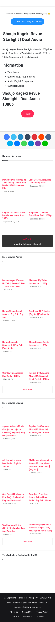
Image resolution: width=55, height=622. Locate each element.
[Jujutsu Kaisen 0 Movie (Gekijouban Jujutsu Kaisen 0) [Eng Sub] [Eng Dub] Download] (14, 416)
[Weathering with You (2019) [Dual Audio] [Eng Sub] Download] (14, 515)
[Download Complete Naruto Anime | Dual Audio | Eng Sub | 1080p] (41, 484)
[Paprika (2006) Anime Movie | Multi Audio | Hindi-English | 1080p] (41, 363)
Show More (27, 389)
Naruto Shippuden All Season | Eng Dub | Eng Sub (12, 314)
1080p (27, 113)
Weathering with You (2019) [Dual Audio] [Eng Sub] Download (13, 528)
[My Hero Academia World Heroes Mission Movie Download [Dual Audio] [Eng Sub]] (41, 450)
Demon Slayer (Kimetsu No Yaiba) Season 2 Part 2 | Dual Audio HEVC (13, 283)
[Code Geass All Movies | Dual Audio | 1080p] (41, 170)
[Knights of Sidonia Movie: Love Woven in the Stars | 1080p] (14, 203)
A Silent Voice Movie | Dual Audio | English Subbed (12, 463)
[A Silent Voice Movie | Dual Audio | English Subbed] (14, 450)
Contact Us (26, 612)
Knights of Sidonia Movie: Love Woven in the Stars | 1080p (14, 215)
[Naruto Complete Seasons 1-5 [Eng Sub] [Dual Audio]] (14, 332)
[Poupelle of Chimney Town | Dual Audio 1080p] (41, 203)
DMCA (15, 617)
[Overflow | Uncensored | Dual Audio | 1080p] (14, 363)
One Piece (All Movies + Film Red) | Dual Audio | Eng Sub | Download (13, 497)
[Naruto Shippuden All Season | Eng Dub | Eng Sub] (14, 301)
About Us (12, 612)
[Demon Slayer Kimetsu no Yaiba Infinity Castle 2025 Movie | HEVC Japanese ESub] (14, 170)
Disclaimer (26, 617)
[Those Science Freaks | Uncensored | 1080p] (41, 332)
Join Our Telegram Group (27, 21)
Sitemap (39, 617)
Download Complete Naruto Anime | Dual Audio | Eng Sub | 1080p (40, 497)
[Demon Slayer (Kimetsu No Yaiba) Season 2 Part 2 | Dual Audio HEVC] (14, 270)
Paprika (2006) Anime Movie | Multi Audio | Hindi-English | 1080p (39, 376)
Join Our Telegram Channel (27, 240)
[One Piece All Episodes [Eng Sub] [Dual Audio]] (41, 301)
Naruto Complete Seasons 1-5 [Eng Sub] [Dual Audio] (12, 345)
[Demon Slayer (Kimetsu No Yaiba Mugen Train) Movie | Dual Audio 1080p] (41, 515)
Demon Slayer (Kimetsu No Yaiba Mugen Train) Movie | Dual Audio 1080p (41, 527)
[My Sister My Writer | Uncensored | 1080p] (41, 270)
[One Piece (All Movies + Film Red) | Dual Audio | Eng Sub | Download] (14, 484)
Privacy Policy (40, 612)
